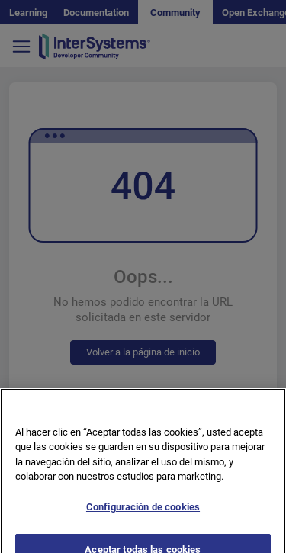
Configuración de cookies (143, 510)
